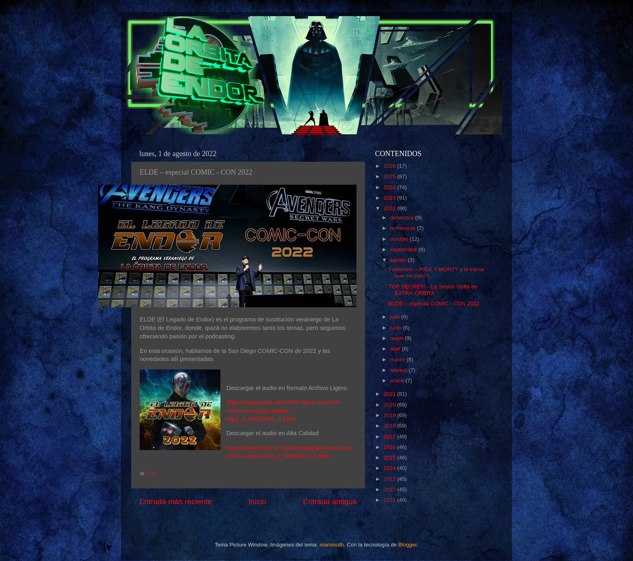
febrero (399, 370)
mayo (397, 338)
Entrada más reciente (175, 501)
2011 (390, 500)
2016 (390, 447)
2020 (390, 405)
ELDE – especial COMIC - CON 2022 (434, 303)
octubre (400, 239)
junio (396, 328)
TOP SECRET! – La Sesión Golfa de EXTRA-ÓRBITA (433, 290)
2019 (390, 415)
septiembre (404, 249)
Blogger (407, 545)
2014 (390, 468)
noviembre (403, 228)
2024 (390, 187)
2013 (390, 479)
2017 (390, 437)
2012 (390, 489)
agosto (399, 260)
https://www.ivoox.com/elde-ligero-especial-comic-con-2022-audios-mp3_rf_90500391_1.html (284, 410)
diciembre (402, 218)
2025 (390, 176)
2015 (390, 458)
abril (396, 349)
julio (395, 317)
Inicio (257, 501)
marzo (398, 360)
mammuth (331, 545)
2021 (390, 394)
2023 (390, 198)
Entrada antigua (330, 501)
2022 (390, 208)
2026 (390, 166)
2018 (390, 426)
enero (397, 380)
